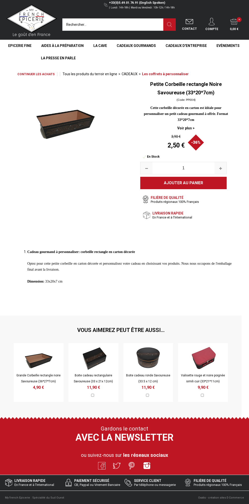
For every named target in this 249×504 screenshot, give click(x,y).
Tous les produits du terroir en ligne (90, 74)
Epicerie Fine (20, 46)
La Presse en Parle (58, 58)
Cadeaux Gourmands (136, 46)
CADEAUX (130, 74)
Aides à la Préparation (62, 46)
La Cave (100, 46)
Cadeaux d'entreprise (186, 46)
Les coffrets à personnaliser (165, 74)
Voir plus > (186, 128)
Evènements (228, 46)
